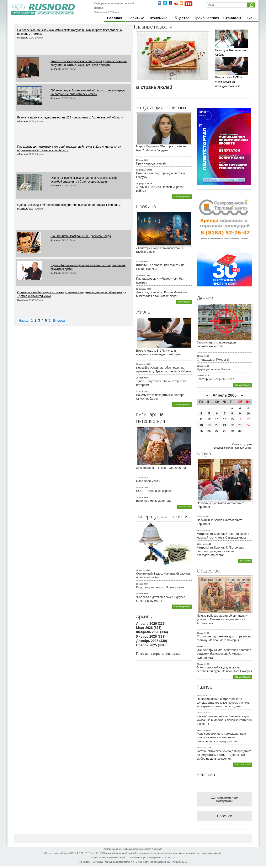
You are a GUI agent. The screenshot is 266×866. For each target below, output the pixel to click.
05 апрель (22, 37)
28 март (200, 356)
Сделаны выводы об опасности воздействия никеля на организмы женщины (69, 205)
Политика (136, 18)
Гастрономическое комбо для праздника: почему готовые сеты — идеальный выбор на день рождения (224, 754)
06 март (139, 497)
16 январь (140, 275)
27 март (139, 478)
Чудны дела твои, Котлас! (214, 369)
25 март (139, 160)
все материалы (182, 196)
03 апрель (201, 748)
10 (248, 413)
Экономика (157, 18)
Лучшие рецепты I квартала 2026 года (161, 467)
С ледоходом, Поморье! (213, 359)
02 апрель (140, 570)
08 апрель (140, 364)
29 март (200, 633)
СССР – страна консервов (154, 491)
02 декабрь (141, 289)
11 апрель (201, 713)
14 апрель (201, 530)
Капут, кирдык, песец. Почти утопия (160, 587)
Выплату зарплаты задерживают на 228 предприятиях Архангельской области (70, 117)
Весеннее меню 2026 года (153, 500)
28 (224, 431)
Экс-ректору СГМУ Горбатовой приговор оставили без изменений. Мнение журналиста (224, 653)
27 (217, 431)
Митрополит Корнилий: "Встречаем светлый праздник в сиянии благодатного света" (220, 551)
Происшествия (206, 18)
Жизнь (250, 18)
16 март (139, 584)
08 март (139, 594)
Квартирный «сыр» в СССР (215, 379)
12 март (200, 376)
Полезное (224, 816)
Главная (114, 18)
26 (209, 431)
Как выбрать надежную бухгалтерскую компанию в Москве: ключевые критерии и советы (224, 720)
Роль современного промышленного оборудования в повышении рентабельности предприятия (221, 737)
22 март (200, 664)
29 (232, 431)
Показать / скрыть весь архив (158, 654)
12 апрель (201, 544)
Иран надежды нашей (151, 163)
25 (201, 431)
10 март (139, 262)
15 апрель (201, 517)
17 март (139, 392)
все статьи (184, 506)
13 (217, 419)
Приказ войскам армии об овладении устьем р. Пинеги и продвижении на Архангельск (222, 619)
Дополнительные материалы (224, 799)
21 (224, 425)
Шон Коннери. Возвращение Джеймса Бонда (80, 236)
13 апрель (201, 695)
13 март (200, 366)
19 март (139, 488)
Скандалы (232, 18)
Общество (181, 18)
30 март (139, 378)
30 (240, 431)
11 (201, 419)
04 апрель (201, 730)
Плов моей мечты (148, 481)
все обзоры (184, 301)
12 (209, 419)
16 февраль (141, 184)
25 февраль (141, 170)
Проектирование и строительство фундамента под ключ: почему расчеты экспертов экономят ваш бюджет (223, 702)
